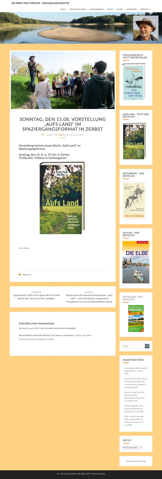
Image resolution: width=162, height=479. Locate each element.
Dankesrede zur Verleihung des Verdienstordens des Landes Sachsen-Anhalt (135, 381)
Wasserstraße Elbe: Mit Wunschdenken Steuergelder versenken (134, 395)
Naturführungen (97, 9)
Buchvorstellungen (78, 9)
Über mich (144, 9)
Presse (110, 9)
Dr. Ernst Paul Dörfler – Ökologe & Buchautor (40, 3)
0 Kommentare (76, 135)
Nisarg (101, 473)
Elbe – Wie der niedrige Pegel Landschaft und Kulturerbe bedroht (134, 419)
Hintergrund (131, 9)
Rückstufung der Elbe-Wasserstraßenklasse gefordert (133, 408)
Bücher (120, 9)
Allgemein (26, 274)
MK (64, 135)
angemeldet (34, 328)
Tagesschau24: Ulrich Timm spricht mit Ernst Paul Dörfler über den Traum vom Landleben (36, 295)
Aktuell (63, 9)
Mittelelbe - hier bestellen (133, 298)
